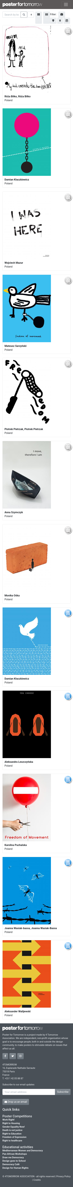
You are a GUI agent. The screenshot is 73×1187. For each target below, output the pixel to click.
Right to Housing (11, 1123)
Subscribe (62, 1091)
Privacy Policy (63, 1176)
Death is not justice (12, 1130)
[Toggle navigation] (65, 4)
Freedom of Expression (14, 1137)
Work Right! (8, 1119)
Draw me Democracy (13, 1157)
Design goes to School (14, 1161)
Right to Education (11, 1133)
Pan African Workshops (14, 1154)
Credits (37, 1180)
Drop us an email (16, 1101)
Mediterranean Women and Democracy (22, 1150)
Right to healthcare (12, 1140)
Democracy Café (10, 1164)
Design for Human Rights (15, 1168)
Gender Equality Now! (13, 1126)
